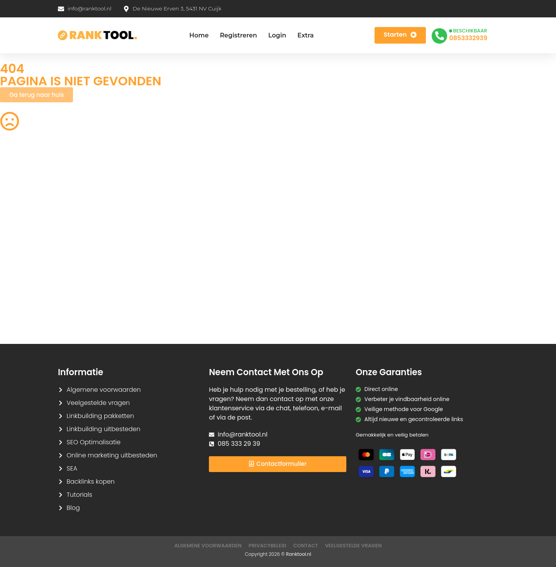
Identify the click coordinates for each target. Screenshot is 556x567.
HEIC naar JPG (303, 223)
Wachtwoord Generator (458, 223)
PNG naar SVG (19, 208)
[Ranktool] (97, 35)
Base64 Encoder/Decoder (318, 284)
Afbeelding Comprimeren (176, 238)
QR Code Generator (26, 178)
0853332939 (468, 38)
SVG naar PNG (19, 268)
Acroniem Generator (311, 193)
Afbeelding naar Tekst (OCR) (180, 253)
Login (277, 35)
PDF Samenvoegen (25, 223)
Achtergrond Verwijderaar (177, 208)
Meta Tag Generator (311, 299)
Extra (305, 35)
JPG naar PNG (302, 253)
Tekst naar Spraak (450, 238)
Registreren (238, 35)
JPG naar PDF (160, 223)
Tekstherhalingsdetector (32, 329)
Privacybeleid (267, 545)
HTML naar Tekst (21, 314)
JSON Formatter (447, 284)
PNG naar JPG (302, 238)
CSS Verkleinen (162, 193)
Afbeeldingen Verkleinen (316, 178)
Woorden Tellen (163, 178)
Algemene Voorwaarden (207, 545)
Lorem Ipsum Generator (32, 284)
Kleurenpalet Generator (173, 314)
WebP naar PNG (447, 253)
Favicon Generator (309, 314)
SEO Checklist (444, 178)
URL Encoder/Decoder (171, 284)
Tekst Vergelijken (306, 268)
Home (198, 35)
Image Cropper (304, 208)
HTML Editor (441, 193)
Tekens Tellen (18, 238)
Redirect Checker (449, 314)
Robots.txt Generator (27, 193)
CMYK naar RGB (163, 299)
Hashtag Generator (452, 299)
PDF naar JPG (443, 208)
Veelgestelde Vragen (353, 545)
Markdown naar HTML (29, 299)
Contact (305, 545)
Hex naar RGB (160, 268)
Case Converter (447, 268)
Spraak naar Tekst (24, 253)
